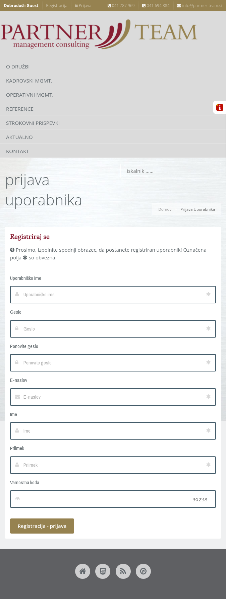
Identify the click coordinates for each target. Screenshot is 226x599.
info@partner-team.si (199, 5)
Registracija (56, 5)
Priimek (17, 448)
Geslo (15, 311)
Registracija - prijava (42, 525)
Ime (13, 414)
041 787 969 (121, 5)
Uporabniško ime (25, 278)
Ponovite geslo (24, 346)
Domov (164, 209)
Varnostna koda (24, 482)
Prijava (83, 5)
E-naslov (18, 380)
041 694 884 (155, 5)
